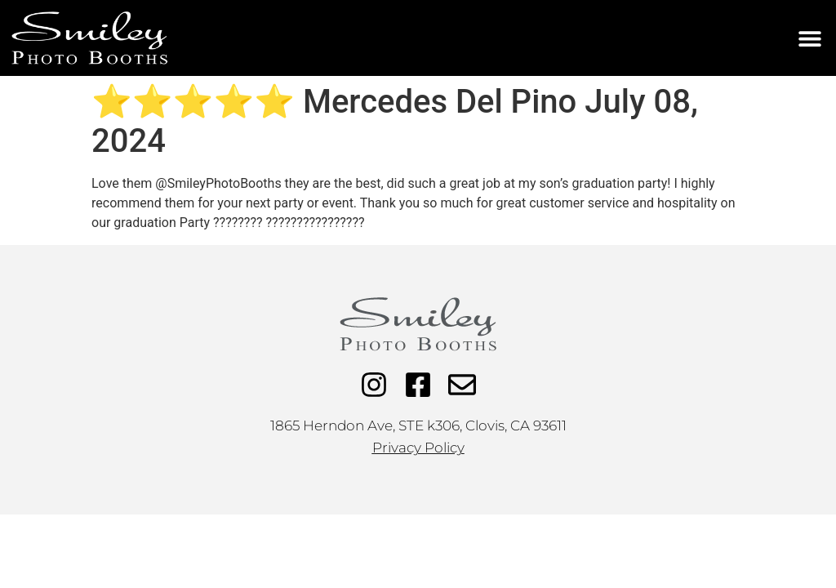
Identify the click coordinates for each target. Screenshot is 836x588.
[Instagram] (374, 385)
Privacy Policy (418, 447)
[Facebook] (418, 385)
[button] (809, 38)
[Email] (462, 385)
